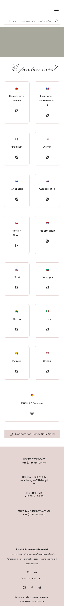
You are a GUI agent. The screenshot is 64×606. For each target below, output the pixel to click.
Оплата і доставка (32, 578)
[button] (56, 21)
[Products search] (32, 21)
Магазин (32, 572)
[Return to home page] (13, 9)
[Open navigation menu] (56, 9)
